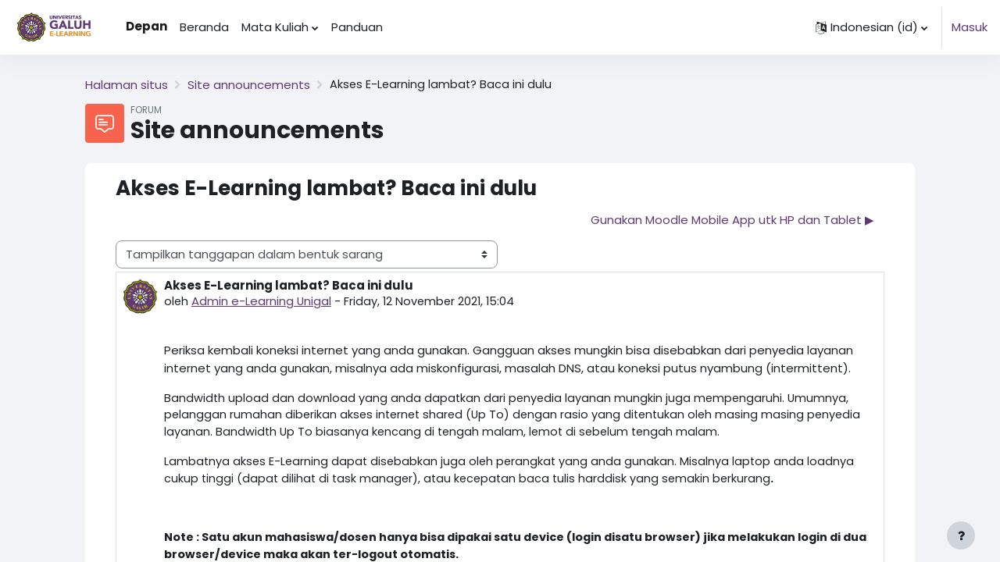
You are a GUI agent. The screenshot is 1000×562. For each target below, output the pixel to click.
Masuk (970, 27)
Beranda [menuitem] (204, 27)
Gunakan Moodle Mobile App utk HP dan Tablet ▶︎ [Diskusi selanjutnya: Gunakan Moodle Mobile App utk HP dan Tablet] (732, 220)
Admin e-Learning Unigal (262, 301)
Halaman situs (126, 84)
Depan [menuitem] (146, 26)
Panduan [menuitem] (357, 27)
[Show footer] (961, 535)
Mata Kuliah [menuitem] (275, 27)
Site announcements (249, 84)
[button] (871, 27)
